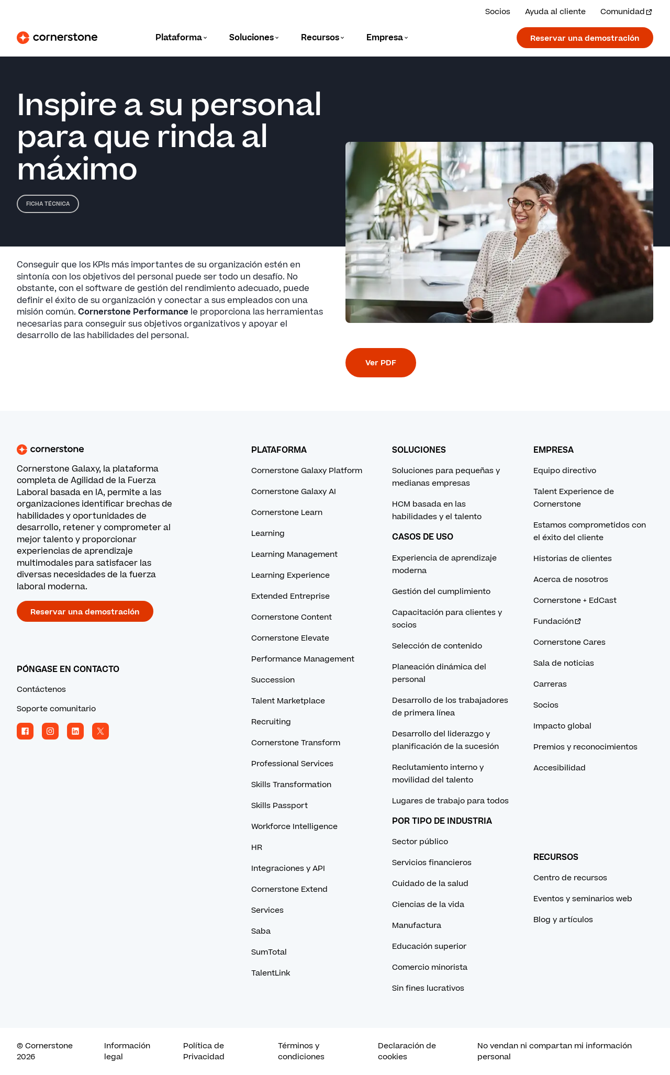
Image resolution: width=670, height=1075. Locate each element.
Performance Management (302, 659)
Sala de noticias (563, 663)
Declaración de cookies (407, 1051)
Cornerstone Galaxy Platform (306, 470)
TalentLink (270, 973)
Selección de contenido (437, 646)
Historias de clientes (572, 558)
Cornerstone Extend (289, 889)
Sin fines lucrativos (428, 988)
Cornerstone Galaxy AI (293, 491)
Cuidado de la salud (430, 883)
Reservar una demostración (585, 38)
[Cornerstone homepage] (117, 449)
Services (267, 910)
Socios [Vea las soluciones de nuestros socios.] (497, 11)
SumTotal (269, 952)
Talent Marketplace (288, 701)
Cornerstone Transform (295, 742)
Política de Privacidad (204, 1051)
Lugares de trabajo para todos (450, 801)
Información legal (127, 1051)
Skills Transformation (291, 784)
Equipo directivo (564, 470)
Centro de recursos (570, 877)
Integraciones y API (288, 868)
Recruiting (271, 721)
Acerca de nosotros (570, 579)
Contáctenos (41, 689)
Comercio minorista (429, 967)
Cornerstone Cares (569, 642)
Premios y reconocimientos (585, 747)
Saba (261, 931)
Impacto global (562, 726)
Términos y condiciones (301, 1051)
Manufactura (416, 925)
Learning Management (294, 554)
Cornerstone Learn (286, 512)
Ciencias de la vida (428, 904)
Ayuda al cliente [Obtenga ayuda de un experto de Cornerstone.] (555, 11)
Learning (268, 533)
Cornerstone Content (291, 617)
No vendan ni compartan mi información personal (554, 1051)
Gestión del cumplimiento (441, 591)
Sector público (420, 841)
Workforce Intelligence (294, 826)
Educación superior (429, 946)
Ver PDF (380, 362)
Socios (546, 705)
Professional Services (292, 763)
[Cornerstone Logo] (57, 37)
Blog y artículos (563, 919)
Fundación (557, 621)
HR (256, 847)
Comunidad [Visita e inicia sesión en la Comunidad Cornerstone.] (626, 11)
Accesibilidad (559, 768)
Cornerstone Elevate (290, 638)
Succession (273, 680)
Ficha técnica (48, 204)
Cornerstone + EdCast (575, 600)
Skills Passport (279, 805)
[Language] (182, 38)
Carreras (550, 684)
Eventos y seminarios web (582, 898)
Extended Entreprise (290, 596)
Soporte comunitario (56, 708)
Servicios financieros (432, 862)
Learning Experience (290, 575)
